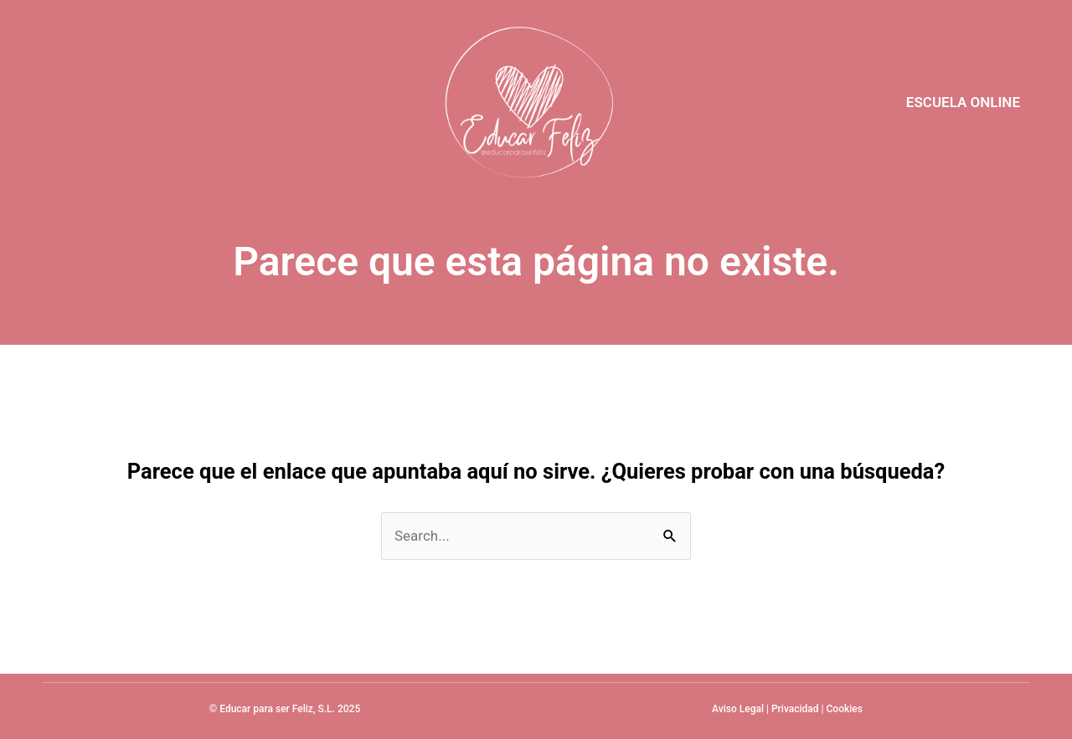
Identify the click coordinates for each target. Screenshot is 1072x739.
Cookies (845, 709)
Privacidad (795, 709)
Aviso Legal (738, 709)
